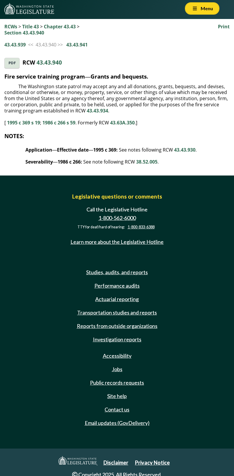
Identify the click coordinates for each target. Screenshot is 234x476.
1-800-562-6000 (117, 218)
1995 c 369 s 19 (23, 122)
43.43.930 (184, 150)
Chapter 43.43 (60, 26)
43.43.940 (49, 62)
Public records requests (117, 382)
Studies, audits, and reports (117, 272)
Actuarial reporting (117, 299)
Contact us (117, 409)
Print (224, 26)
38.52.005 (146, 162)
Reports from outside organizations (117, 326)
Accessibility (117, 355)
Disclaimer (115, 462)
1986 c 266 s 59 (58, 122)
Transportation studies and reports (117, 312)
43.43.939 (15, 44)
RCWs (10, 26)
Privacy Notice (152, 462)
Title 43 (30, 26)
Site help (117, 396)
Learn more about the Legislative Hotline (117, 242)
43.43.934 (97, 110)
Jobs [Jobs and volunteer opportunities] (117, 369)
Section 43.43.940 (24, 32)
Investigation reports (117, 339)
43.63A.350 (122, 122)
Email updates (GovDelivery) (117, 423)
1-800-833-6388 (141, 227)
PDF (12, 62)
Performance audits (117, 285)
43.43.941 (77, 44)
